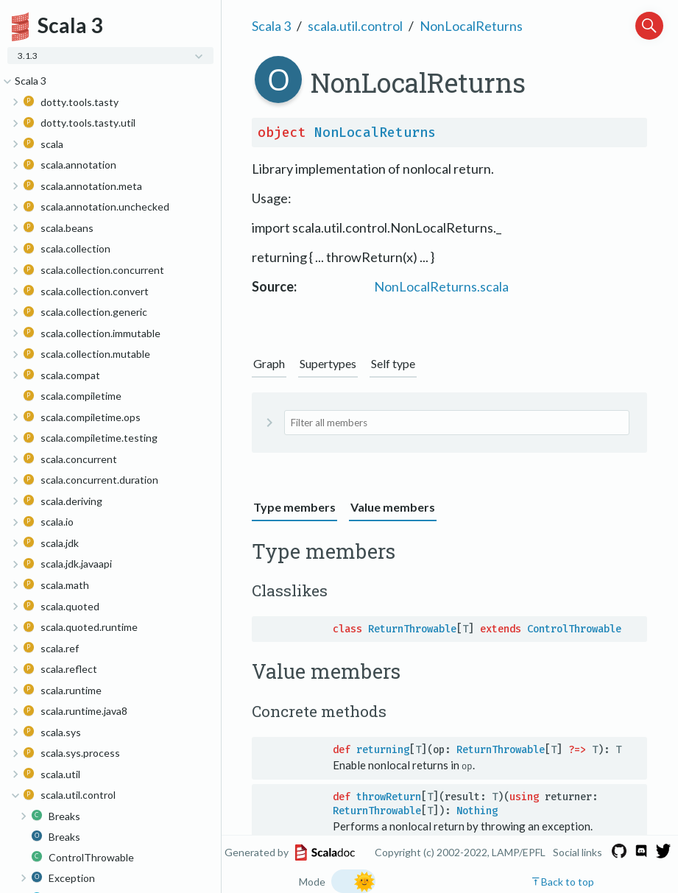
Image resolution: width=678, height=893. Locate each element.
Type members (294, 507)
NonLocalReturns (471, 26)
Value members (392, 507)
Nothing (477, 810)
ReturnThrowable (412, 629)
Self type (393, 363)
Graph (269, 363)
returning (382, 750)
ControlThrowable (574, 629)
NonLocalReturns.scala (441, 286)
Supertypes (328, 363)
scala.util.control (355, 26)
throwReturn (388, 796)
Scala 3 (271, 26)
